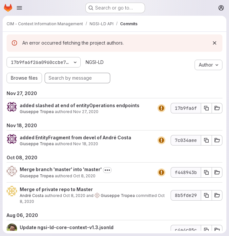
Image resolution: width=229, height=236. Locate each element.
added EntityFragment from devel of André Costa (75, 137)
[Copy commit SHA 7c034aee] (206, 140)
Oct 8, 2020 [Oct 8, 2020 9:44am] (84, 175)
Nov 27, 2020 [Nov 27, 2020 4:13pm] (85, 111)
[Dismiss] (215, 43)
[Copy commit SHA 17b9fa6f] (206, 108)
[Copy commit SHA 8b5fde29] (206, 195)
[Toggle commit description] (107, 170)
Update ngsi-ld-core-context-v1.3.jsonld (67, 227)
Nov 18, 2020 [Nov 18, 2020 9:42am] (85, 143)
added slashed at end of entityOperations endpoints (79, 105)
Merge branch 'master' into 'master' (61, 169)
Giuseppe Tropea (37, 111)
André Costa (32, 195)
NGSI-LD (95, 62)
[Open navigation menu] (19, 8)
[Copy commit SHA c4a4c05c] (206, 230)
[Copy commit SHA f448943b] (206, 172)
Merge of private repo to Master (56, 189)
